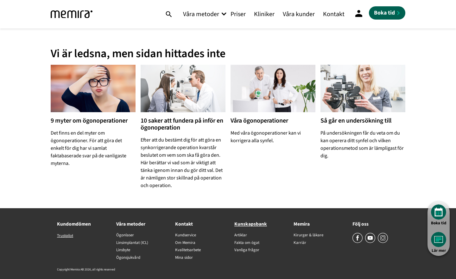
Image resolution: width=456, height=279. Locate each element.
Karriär (300, 243)
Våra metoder (201, 14)
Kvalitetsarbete (188, 250)
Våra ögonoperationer (259, 120)
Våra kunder (299, 14)
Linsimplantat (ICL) (132, 243)
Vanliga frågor (246, 250)
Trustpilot (65, 236)
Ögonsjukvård (128, 257)
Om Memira (185, 243)
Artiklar (240, 235)
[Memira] (71, 14)
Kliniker (264, 14)
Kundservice (185, 235)
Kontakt (334, 14)
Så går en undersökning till (355, 120)
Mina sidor (184, 257)
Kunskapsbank (250, 224)
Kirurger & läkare (308, 235)
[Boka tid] (387, 13)
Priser (238, 14)
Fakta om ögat (246, 243)
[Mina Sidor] (359, 14)
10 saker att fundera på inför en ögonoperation (182, 124)
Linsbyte (123, 250)
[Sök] (168, 14)
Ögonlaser (125, 235)
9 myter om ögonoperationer (89, 120)
